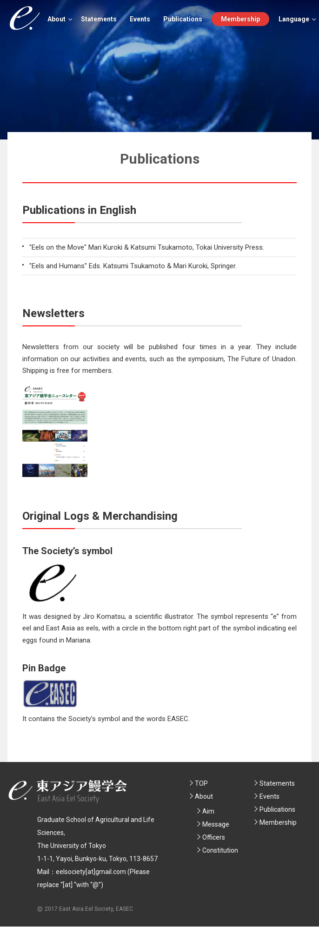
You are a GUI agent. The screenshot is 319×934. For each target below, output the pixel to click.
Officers (213, 837)
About (56, 19)
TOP (201, 783)
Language (294, 19)
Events (140, 19)
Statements (99, 19)
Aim (208, 811)
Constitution (220, 850)
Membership (240, 19)
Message (215, 824)
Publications (182, 19)
